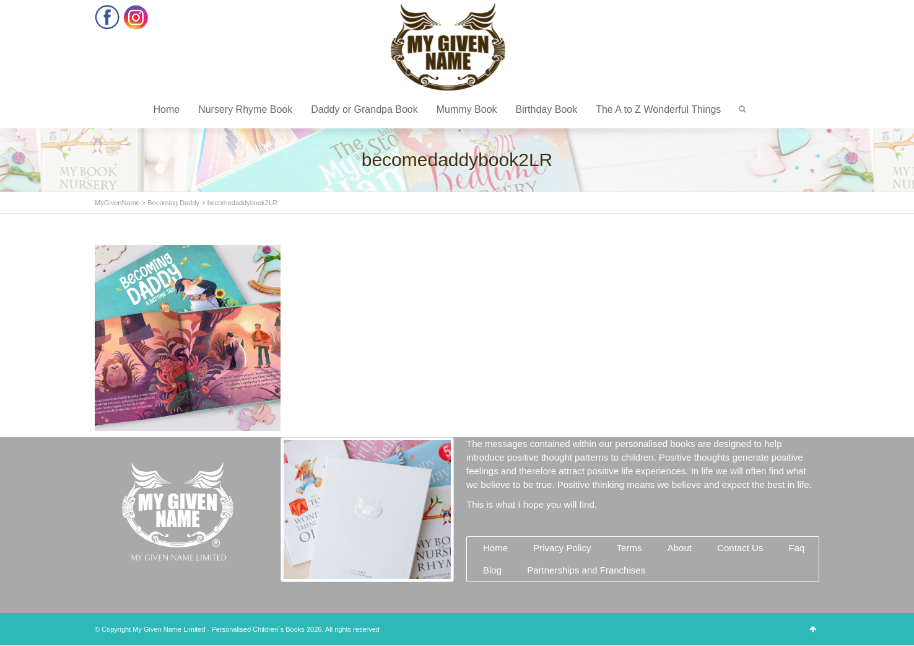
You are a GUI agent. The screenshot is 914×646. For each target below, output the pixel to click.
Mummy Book (467, 109)
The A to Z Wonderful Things (658, 109)
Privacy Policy (562, 547)
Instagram (136, 17)
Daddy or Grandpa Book (364, 109)
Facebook (107, 17)
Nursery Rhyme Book (245, 109)
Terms (629, 547)
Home (166, 109)
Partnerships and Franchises (586, 570)
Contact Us (740, 547)
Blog (492, 570)
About (680, 547)
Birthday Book (547, 109)
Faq (796, 547)
